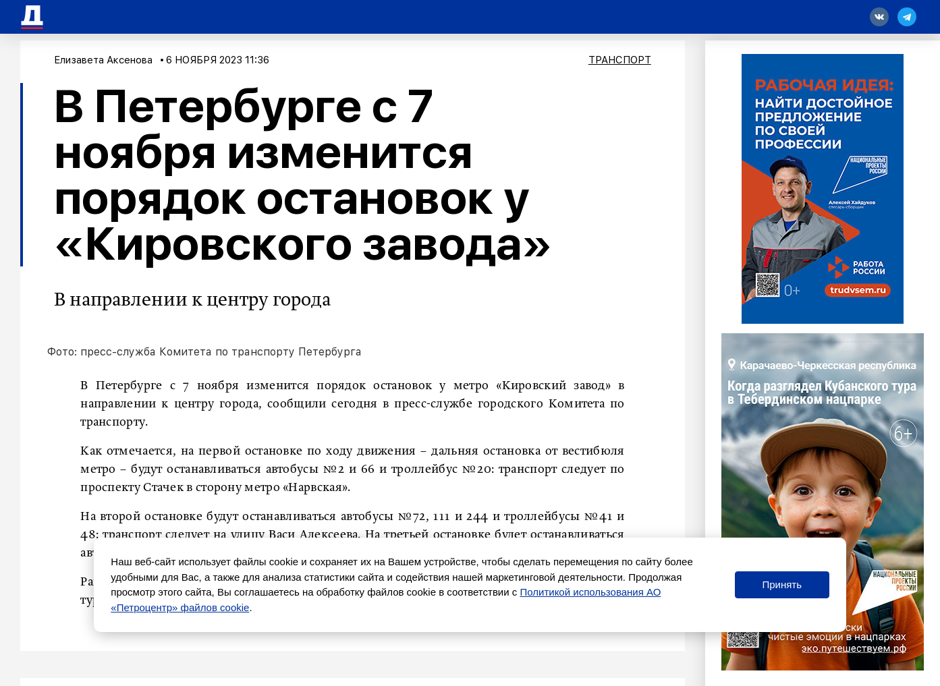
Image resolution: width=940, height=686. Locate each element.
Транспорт (619, 60)
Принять (782, 584)
